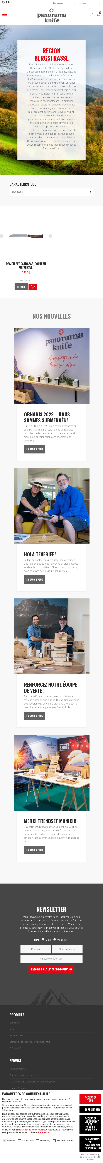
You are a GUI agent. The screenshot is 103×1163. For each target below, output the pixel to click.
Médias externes (63, 1140)
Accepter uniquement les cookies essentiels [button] (92, 1124)
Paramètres (44, 1132)
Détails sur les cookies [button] (89, 1155)
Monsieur (62, 939)
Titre (36, 939)
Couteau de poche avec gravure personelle (30, 1042)
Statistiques (26, 1140)
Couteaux (14, 1023)
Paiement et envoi (18, 1069)
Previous (1, 236)
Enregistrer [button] (92, 1109)
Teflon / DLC (15, 1048)
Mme (48, 939)
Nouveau (14, 1029)
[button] (33, 287)
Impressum (91, 1159)
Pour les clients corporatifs (22, 1075)
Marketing (43, 1140)
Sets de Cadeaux (17, 1035)
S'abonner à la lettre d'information (51, 969)
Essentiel (9, 1140)
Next (50, 236)
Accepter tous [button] (90, 1098)
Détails (21, 287)
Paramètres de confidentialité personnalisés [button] (93, 1143)
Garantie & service (18, 1088)
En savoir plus (34, 449)
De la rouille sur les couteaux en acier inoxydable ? (33, 1081)
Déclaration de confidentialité (31, 1130)
